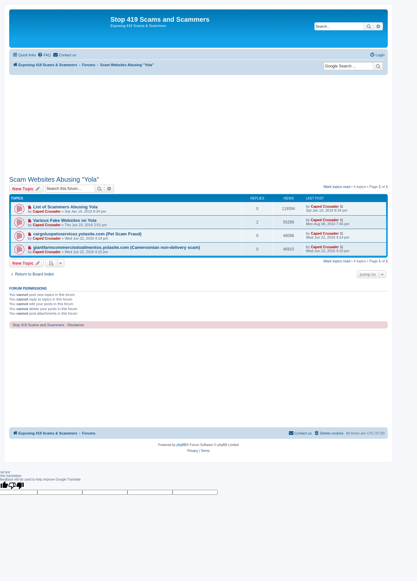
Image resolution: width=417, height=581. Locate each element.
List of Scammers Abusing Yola (65, 206)
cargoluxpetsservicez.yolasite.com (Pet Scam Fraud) (87, 233)
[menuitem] (44, 55)
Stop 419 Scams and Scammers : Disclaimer (48, 325)
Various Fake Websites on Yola (65, 220)
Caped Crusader (47, 211)
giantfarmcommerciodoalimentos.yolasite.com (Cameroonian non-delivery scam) (116, 247)
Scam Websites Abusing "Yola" (54, 179)
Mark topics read (337, 187)
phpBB (181, 445)
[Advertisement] (198, 124)
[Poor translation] (16, 485)
